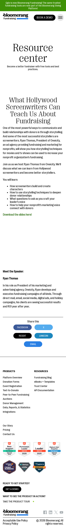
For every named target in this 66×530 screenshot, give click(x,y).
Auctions (7, 398)
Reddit (22, 335)
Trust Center (40, 386)
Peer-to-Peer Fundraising (16, 394)
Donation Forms (11, 381)
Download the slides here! (17, 214)
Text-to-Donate (11, 390)
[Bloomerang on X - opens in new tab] (56, 513)
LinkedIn (43, 335)
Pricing (6, 429)
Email (33, 344)
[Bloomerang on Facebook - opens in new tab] (45, 513)
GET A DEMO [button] (12, 489)
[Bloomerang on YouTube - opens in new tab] (61, 513)
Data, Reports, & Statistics (16, 407)
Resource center (33, 53)
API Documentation (44, 390)
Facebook (22, 327)
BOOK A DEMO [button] (45, 17)
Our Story (8, 425)
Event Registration (12, 386)
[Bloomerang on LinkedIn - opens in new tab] (50, 513)
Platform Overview (12, 377)
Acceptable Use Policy (15, 520)
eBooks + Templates (44, 381)
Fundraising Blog (43, 377)
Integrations (9, 411)
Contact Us (9, 434)
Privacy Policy (10, 523)
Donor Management (13, 403)
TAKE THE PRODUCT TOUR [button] (16, 501)
